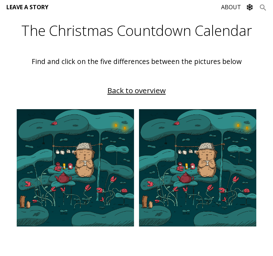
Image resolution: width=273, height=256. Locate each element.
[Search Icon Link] (263, 7)
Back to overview (136, 90)
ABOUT (231, 7)
